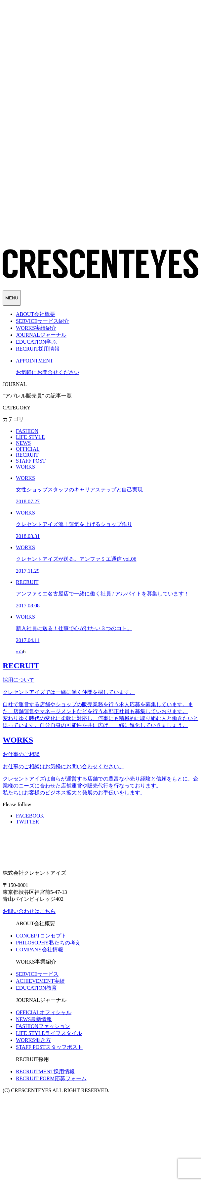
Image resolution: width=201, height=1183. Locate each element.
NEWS (23, 443)
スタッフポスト (49, 1047)
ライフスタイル (49, 1033)
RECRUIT (27, 455)
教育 (36, 988)
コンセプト (41, 935)
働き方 (33, 1040)
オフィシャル (43, 1012)
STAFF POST (31, 461)
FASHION (27, 431)
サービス (37, 974)
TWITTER (27, 821)
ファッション (43, 1026)
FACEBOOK (30, 816)
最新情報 (34, 1019)
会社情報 (39, 949)
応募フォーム (51, 1078)
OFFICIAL (28, 449)
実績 (40, 981)
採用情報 (45, 1071)
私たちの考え (48, 942)
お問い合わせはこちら (29, 911)
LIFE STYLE (30, 437)
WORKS (25, 467)
